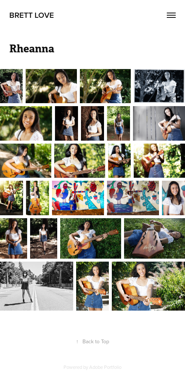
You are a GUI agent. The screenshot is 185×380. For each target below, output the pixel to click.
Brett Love (31, 14)
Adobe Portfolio (105, 367)
